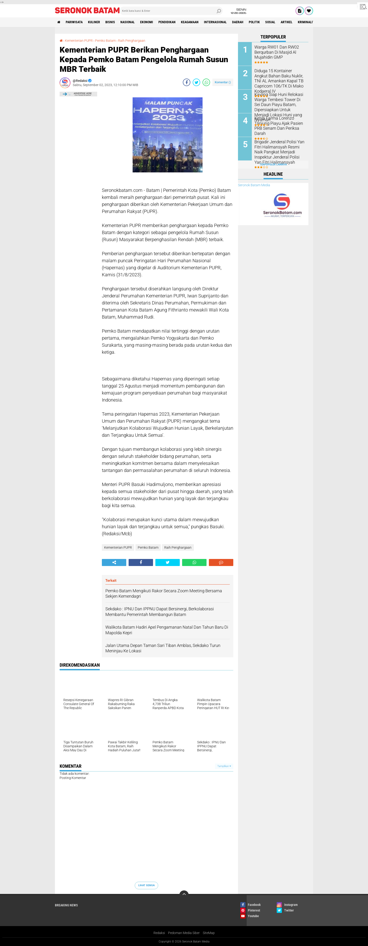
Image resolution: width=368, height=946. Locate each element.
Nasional (127, 22)
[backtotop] (184, 895)
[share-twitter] (196, 82)
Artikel (286, 22)
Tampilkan (224, 766)
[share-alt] (114, 562)
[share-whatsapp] (206, 82)
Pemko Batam (105, 40)
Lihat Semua (146, 885)
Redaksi (159, 933)
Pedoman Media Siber (184, 933)
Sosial (270, 22)
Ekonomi (146, 22)
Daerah (237, 22)
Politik (254, 22)
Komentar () (223, 82)
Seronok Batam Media (254, 185)
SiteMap (209, 933)
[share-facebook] (186, 82)
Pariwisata (74, 22)
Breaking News (66, 905)
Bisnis (110, 22)
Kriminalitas (308, 22)
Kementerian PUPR (79, 40)
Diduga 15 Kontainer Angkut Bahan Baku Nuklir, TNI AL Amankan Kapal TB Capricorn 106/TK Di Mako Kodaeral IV (278, 77)
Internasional (215, 22)
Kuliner (94, 22)
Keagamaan (190, 22)
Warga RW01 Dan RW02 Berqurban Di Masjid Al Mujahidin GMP (274, 52)
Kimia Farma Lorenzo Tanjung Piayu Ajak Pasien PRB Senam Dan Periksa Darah (279, 123)
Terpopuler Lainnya (273, 164)
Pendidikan (167, 22)
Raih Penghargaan (131, 40)
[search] (171, 11)
